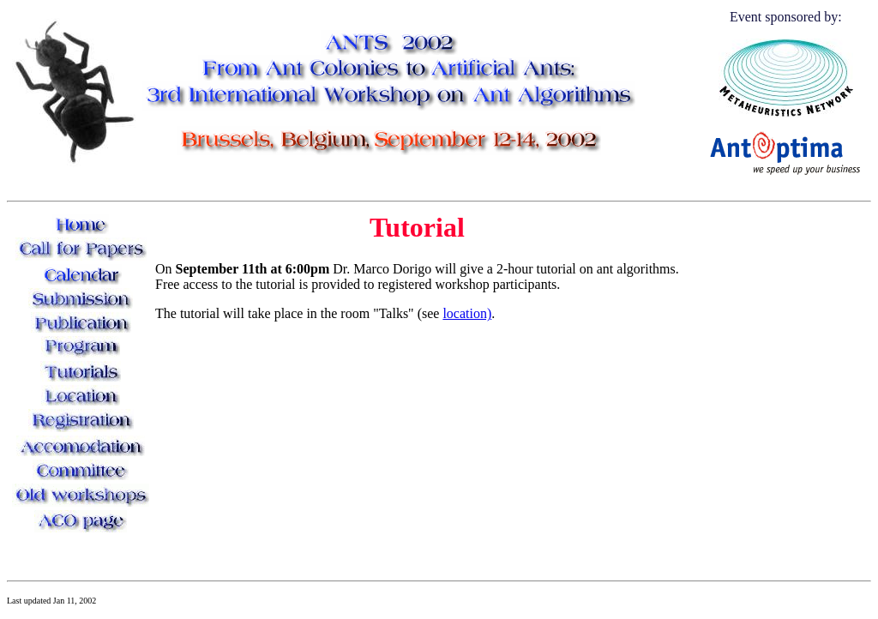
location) (466, 313)
